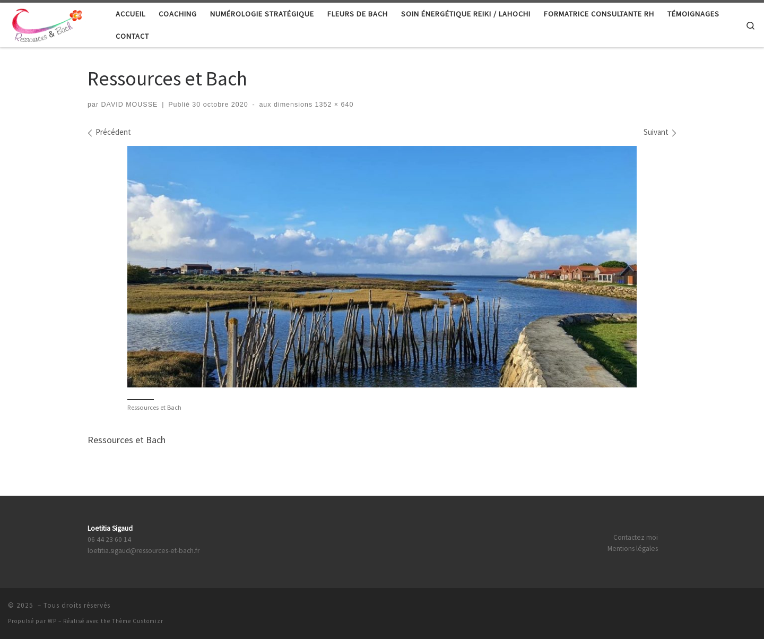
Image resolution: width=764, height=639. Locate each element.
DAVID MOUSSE (129, 104)
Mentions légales (632, 548)
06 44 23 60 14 (109, 539)
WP (52, 621)
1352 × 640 (332, 104)
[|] (50, 23)
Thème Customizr (137, 621)
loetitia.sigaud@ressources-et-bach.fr (143, 550)
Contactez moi (635, 537)
